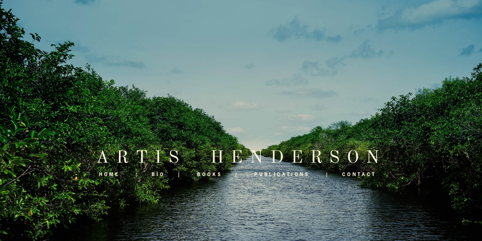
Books (209, 174)
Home (109, 174)
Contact (359, 174)
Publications (282, 174)
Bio (158, 174)
